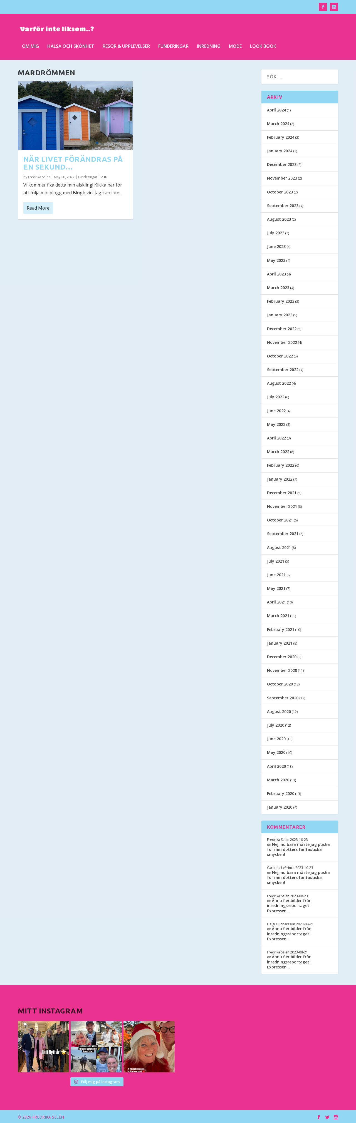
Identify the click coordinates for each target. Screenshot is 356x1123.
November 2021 (282, 505)
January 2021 (279, 642)
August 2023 (279, 219)
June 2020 (276, 738)
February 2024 (280, 136)
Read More (38, 207)
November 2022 (282, 341)
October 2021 (280, 519)
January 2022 (279, 478)
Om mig (30, 44)
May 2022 (276, 423)
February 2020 (280, 793)
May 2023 (276, 259)
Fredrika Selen (39, 176)
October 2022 (280, 355)
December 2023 (281, 164)
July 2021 (275, 560)
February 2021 (280, 629)
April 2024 (276, 109)
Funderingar (173, 44)
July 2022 (275, 396)
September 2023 (282, 205)
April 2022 (276, 437)
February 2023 (280, 301)
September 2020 (282, 697)
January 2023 (279, 314)
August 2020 (279, 711)
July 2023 (275, 232)
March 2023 (278, 287)
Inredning (209, 44)
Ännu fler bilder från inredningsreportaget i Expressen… (289, 905)
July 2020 (275, 724)
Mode (235, 44)
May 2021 (276, 588)
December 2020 (281, 656)
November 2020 (282, 670)
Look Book (263, 44)
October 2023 (280, 191)
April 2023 (276, 273)
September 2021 (282, 533)
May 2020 (276, 752)
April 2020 (276, 765)
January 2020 (279, 806)
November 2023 (282, 177)
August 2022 (279, 383)
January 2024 (279, 150)
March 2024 (278, 123)
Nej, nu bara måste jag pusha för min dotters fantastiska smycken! (298, 848)
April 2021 (276, 601)
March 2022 (278, 451)
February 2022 (280, 465)
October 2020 (280, 683)
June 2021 (276, 574)
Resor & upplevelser (126, 44)
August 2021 (279, 547)
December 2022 (281, 328)
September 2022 (282, 369)
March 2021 (278, 615)
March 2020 (278, 779)
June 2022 (276, 410)
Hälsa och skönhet (70, 44)
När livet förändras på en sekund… (73, 163)
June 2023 (276, 246)
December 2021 (281, 492)
